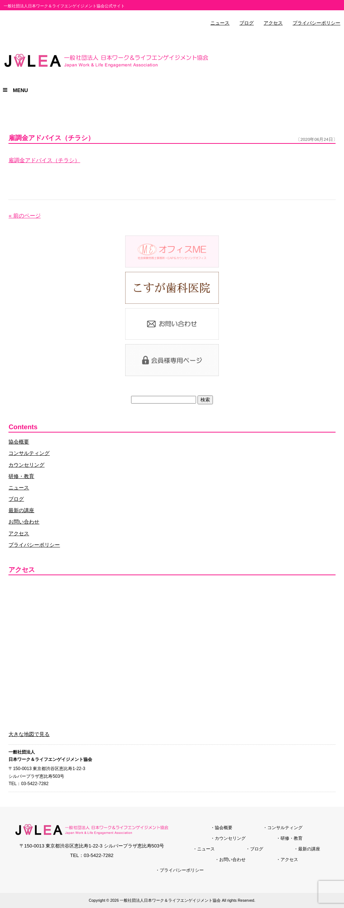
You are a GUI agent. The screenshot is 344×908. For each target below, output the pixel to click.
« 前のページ (24, 216)
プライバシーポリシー (316, 23)
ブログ (246, 23)
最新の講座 (21, 510)
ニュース (219, 23)
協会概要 (18, 442)
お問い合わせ (23, 522)
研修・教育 (21, 476)
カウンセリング (26, 465)
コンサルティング (29, 453)
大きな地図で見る (29, 734)
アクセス (273, 23)
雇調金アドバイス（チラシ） (44, 160)
